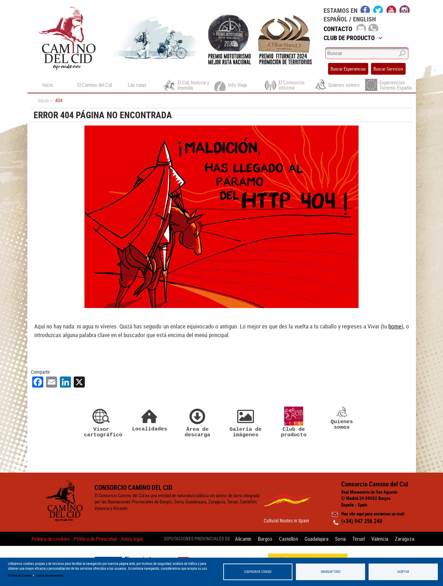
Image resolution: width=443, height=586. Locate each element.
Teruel (358, 538)
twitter (378, 9)
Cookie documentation (49, 575)
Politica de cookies (50, 538)
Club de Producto (353, 38)
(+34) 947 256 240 (361, 521)
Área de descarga (197, 422)
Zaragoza (404, 538)
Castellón (288, 538)
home (394, 326)
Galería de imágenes (245, 422)
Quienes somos (342, 418)
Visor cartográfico (101, 422)
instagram (404, 9)
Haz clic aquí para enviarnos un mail (372, 514)
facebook (365, 9)
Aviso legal (132, 538)
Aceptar (403, 572)
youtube (391, 9)
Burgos (265, 538)
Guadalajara (316, 538)
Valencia (379, 538)
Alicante (243, 538)
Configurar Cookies (258, 572)
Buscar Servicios (388, 69)
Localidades (149, 419)
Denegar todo (330, 572)
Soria (340, 538)
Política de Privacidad (95, 538)
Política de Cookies (19, 575)
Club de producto (294, 422)
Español (335, 19)
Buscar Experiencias (348, 69)
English (364, 19)
